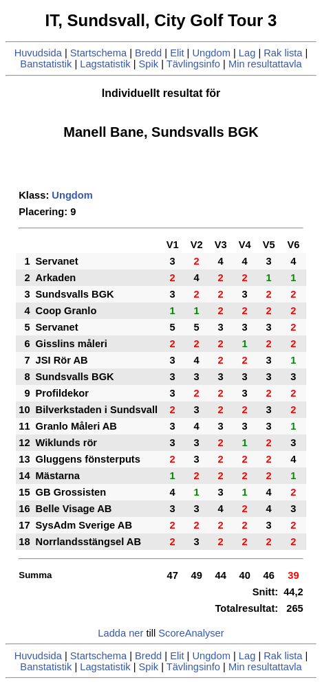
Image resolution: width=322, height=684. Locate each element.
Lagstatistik (105, 63)
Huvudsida (38, 52)
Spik (149, 63)
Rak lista (283, 52)
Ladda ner (120, 633)
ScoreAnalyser (191, 633)
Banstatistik (46, 63)
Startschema (98, 52)
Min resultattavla (265, 63)
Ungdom (211, 52)
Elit (177, 52)
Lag (247, 52)
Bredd (148, 52)
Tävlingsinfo (193, 63)
